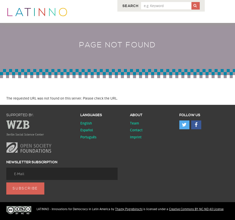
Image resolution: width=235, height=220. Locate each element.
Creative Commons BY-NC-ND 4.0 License (196, 209)
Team (134, 123)
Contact (136, 130)
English (86, 123)
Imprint (136, 137)
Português (88, 137)
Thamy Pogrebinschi (129, 209)
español (86, 130)
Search (130, 6)
